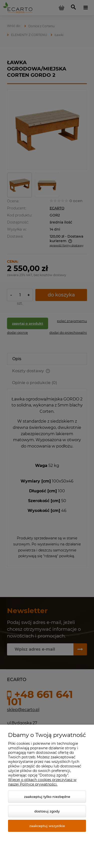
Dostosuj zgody (47, 811)
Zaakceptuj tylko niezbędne (47, 797)
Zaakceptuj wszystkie (47, 826)
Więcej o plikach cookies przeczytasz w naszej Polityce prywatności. (42, 782)
